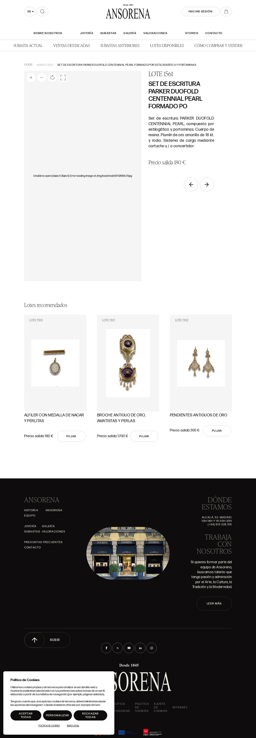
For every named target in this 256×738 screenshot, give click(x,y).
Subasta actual (28, 45)
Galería (129, 33)
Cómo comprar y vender (218, 45)
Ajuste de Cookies (160, 707)
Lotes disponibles (167, 45)
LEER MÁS (214, 603)
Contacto (213, 33)
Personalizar (57, 715)
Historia (31, 510)
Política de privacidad (120, 707)
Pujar (71, 436)
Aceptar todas (26, 715)
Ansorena (54, 510)
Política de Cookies (49, 725)
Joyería (86, 33)
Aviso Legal (73, 725)
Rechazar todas (90, 715)
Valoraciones (155, 33)
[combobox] (30, 11)
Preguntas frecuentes (43, 542)
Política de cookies (142, 707)
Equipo (30, 515)
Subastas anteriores (119, 45)
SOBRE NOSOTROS (48, 33)
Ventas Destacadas (71, 45)
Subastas (108, 33)
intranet (180, 707)
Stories (191, 33)
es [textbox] (29, 11)
